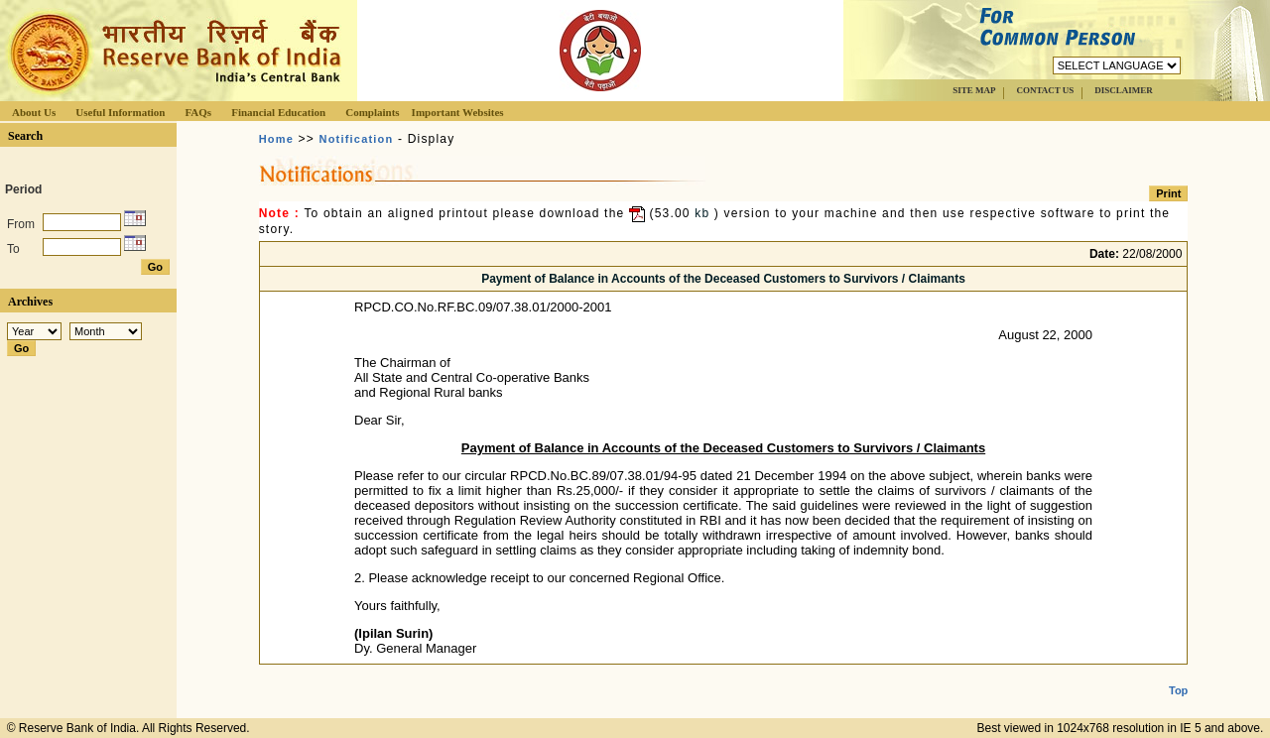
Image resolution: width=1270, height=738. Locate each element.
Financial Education (278, 112)
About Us (34, 112)
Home (276, 139)
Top (1178, 674)
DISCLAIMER (1123, 90)
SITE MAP (973, 90)
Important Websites (458, 112)
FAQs (198, 112)
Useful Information (120, 112)
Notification (356, 139)
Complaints (372, 112)
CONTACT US (1045, 90)
